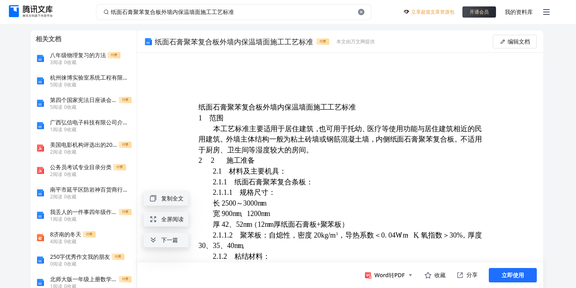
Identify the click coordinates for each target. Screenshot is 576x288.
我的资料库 (519, 12)
